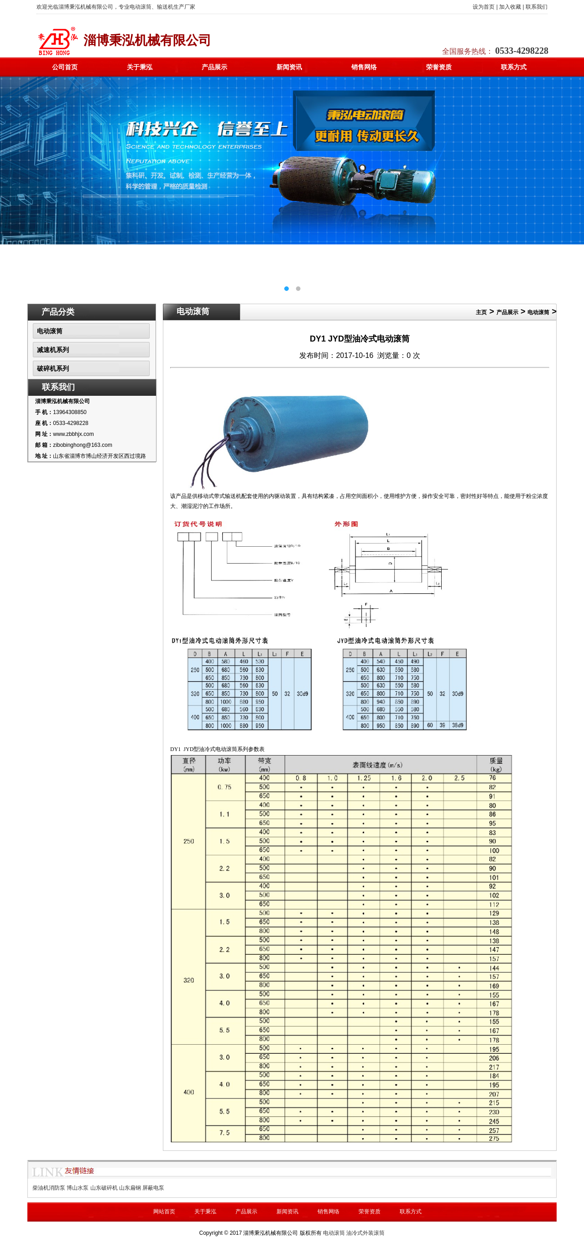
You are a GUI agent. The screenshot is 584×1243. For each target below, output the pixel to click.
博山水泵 (78, 1188)
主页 (481, 312)
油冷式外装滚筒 (365, 1233)
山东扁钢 (130, 1188)
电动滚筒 (50, 331)
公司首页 (65, 67)
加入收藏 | (511, 7)
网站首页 (164, 1211)
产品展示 (214, 67)
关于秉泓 (139, 67)
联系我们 (537, 7)
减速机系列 (53, 349)
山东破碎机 (104, 1188)
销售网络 (364, 67)
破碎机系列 (53, 368)
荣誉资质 (439, 67)
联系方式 (514, 67)
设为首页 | (485, 7)
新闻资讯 (289, 67)
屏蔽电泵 (153, 1188)
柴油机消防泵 (48, 1188)
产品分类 (58, 311)
